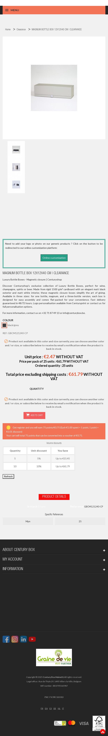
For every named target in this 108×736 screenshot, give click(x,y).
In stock (32, 505)
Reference (77, 505)
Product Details (54, 496)
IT (63, 707)
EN (46, 707)
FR (42, 707)
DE (54, 707)
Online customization (54, 257)
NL (59, 707)
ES (50, 707)
